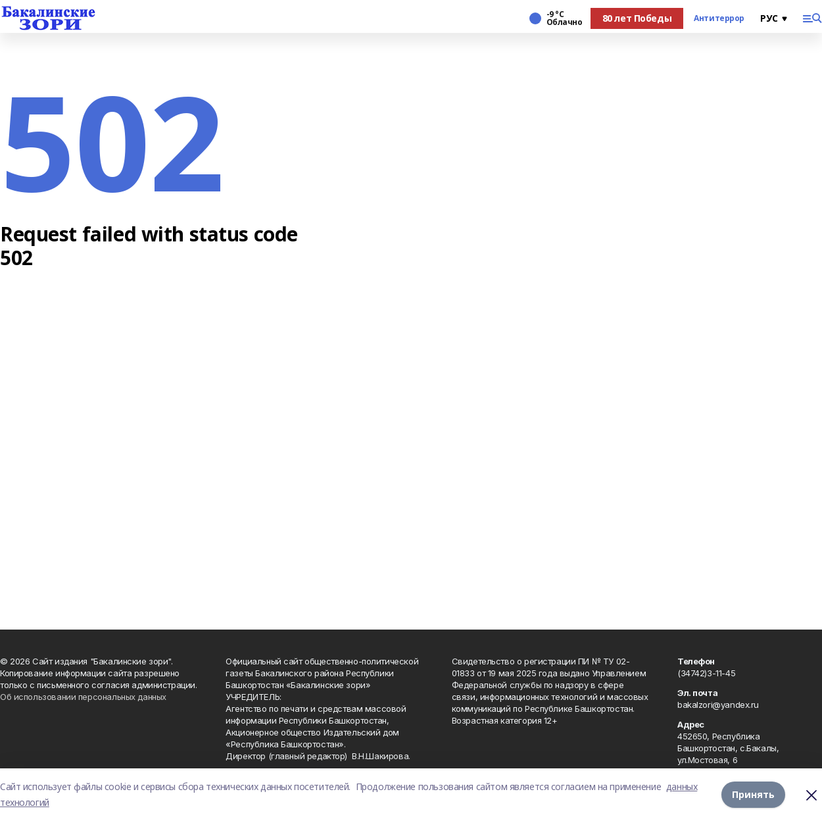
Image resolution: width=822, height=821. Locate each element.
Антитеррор (719, 18)
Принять (753, 794)
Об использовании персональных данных (83, 696)
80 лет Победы (637, 18)
